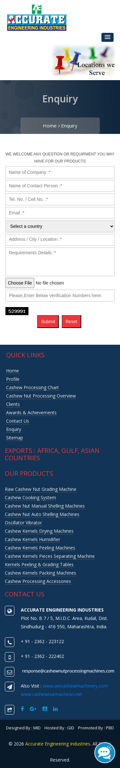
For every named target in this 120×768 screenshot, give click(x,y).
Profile (13, 379)
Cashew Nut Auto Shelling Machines (42, 514)
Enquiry (69, 125)
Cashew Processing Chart (32, 387)
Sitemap (14, 438)
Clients (13, 404)
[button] (107, 37)
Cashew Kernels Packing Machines (40, 573)
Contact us (17, 421)
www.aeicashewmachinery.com (75, 686)
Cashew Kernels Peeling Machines (40, 548)
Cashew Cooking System (30, 497)
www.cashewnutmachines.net (51, 694)
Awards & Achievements (31, 412)
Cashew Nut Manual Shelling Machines (45, 506)
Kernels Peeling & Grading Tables (39, 564)
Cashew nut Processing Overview (41, 396)
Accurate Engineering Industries (57, 744)
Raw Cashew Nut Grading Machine (40, 489)
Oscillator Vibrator (23, 523)
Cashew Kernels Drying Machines (39, 531)
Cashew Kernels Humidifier (32, 539)
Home (51, 125)
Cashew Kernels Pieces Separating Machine (50, 556)
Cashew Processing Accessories (38, 581)
